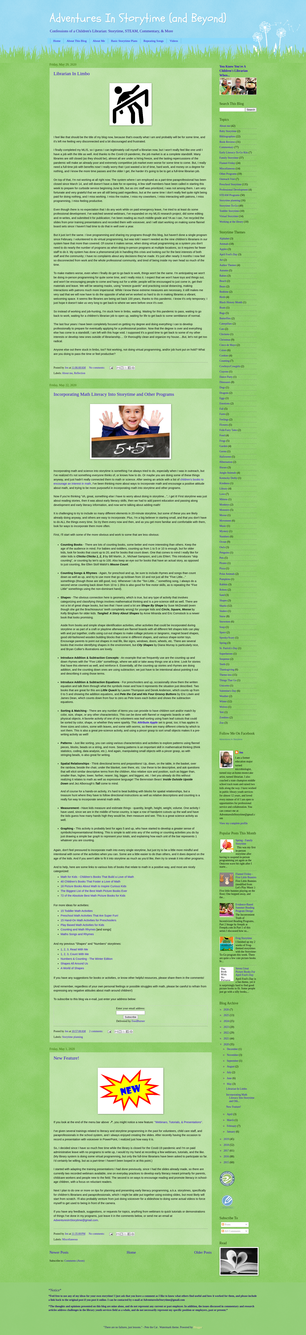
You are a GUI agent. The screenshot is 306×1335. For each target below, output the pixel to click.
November (233, 1054)
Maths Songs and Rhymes (77, 934)
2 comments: (96, 1031)
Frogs (223, 440)
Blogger (197, 1327)
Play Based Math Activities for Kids (82, 925)
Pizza (222, 568)
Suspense (225, 659)
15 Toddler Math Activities (77, 910)
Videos (174, 40)
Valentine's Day (228, 690)
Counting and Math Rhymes (78, 929)
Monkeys (225, 504)
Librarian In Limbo (72, 73)
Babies (223, 275)
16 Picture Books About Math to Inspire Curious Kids (93, 886)
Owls (222, 547)
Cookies (224, 355)
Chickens (225, 334)
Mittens (224, 499)
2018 (227, 1144)
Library (224, 488)
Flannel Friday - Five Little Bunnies (246, 876)
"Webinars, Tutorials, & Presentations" (178, 1122)
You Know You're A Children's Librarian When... (234, 71)
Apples (223, 249)
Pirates (223, 563)
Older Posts (203, 1252)
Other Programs (228, 173)
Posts (226, 1224)
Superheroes (226, 653)
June (229, 1078)
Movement (225, 520)
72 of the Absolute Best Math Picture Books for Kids (93, 895)
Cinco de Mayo (228, 345)
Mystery (224, 531)
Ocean (223, 541)
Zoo (222, 722)
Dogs (222, 387)
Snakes (223, 611)
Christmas (225, 339)
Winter (223, 701)
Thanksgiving (227, 669)
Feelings (224, 419)
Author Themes (228, 265)
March (230, 1120)
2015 (227, 1162)
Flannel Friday (227, 163)
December (232, 1049)
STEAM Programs (230, 195)
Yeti (222, 712)
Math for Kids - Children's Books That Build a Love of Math (97, 876)
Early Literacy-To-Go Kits (234, 152)
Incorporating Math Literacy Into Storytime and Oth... (240, 1098)
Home (56, 40)
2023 (227, 1027)
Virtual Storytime (229, 216)
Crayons (224, 371)
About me (67, 373)
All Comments (231, 1231)
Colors (223, 350)
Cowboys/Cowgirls (230, 366)
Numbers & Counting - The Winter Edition (87, 958)
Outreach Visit (227, 179)
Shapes (223, 600)
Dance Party (226, 376)
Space (223, 632)
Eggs (222, 398)
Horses (223, 467)
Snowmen (225, 621)
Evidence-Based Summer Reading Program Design (245, 907)
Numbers (225, 536)
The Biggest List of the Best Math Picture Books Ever (94, 890)
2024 (227, 1021)
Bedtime (224, 291)
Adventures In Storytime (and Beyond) (138, 18)
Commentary (227, 147)
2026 (227, 1009)
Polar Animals (227, 573)
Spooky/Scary (227, 637)
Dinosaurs (225, 382)
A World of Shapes (72, 968)
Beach (223, 281)
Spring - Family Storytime (244, 842)
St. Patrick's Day (229, 648)
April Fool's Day (229, 254)
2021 (227, 1038)
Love (222, 494)
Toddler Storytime (229, 211)
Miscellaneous (70, 1239)
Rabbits (224, 584)
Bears (223, 286)
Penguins (225, 552)
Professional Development (234, 189)
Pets (222, 557)
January (231, 1131)
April (230, 1114)
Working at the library (231, 221)
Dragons (224, 392)
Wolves (224, 706)
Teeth (222, 664)
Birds (222, 297)
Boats (223, 307)
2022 (227, 1032)
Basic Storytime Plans (124, 40)
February (232, 1125)
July (229, 1072)
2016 (227, 1156)
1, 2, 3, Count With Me (75, 954)
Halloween (225, 456)
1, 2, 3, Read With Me (74, 949)
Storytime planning (72, 1036)
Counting (225, 360)
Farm (222, 414)
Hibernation (226, 462)
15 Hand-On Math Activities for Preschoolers (88, 920)
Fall (222, 408)
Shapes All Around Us (74, 963)
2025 (227, 1015)
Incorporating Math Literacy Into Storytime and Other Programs (114, 394)
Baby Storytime (228, 131)
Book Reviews (227, 141)
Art (221, 259)
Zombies (224, 717)
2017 (227, 1150)
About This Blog (77, 40)
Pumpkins (225, 579)
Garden (224, 446)
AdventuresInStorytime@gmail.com (76, 1220)
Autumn (224, 270)
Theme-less (226, 674)
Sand (222, 595)
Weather (224, 696)
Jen (241, 752)
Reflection (79, 373)
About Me (99, 40)
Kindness (225, 483)
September (233, 1060)
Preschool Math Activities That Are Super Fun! (89, 915)
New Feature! (66, 1058)
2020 (227, 1044)
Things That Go (228, 680)
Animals (224, 243)
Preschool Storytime (230, 184)
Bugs (222, 313)
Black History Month (231, 302)
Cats (222, 328)
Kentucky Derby (229, 478)
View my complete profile (234, 823)
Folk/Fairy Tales (228, 430)
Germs (223, 451)
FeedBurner (138, 1021)
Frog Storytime (244, 938)
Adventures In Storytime (231, 739)
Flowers (224, 424)
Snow (223, 616)
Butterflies (225, 318)
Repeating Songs (153, 40)
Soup (222, 627)
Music (223, 525)
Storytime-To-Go (229, 205)
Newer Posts (59, 1252)
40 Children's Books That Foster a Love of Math (90, 881)
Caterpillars (226, 323)
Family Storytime (229, 157)
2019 (227, 1139)
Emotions (225, 403)
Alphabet (225, 238)
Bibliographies (227, 136)
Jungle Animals (228, 472)
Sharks (223, 605)
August (231, 1066)
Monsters (225, 509)
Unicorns (225, 685)
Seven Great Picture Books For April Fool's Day (245, 971)
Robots (223, 589)
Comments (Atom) (74, 1260)
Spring (223, 642)
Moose (223, 515)
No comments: (97, 367)
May (229, 1083)
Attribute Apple (147, 722)
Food (222, 435)
